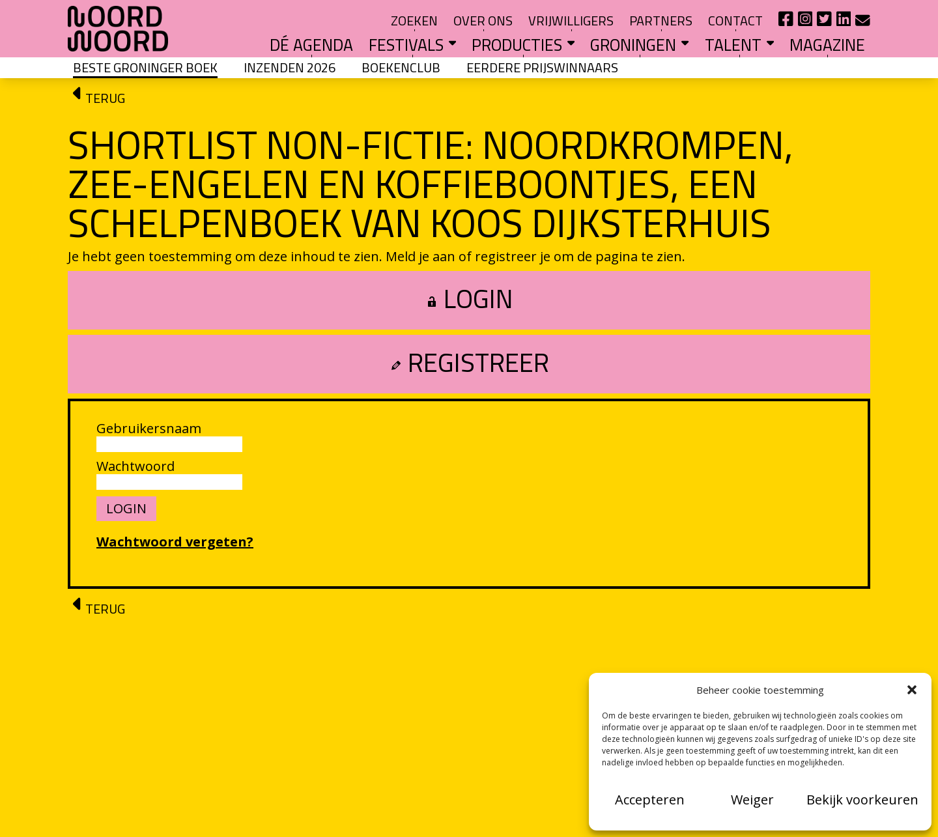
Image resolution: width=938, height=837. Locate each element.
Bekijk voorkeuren (862, 799)
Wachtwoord (135, 466)
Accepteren (650, 799)
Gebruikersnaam (148, 428)
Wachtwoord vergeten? (174, 541)
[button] (911, 689)
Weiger (752, 799)
